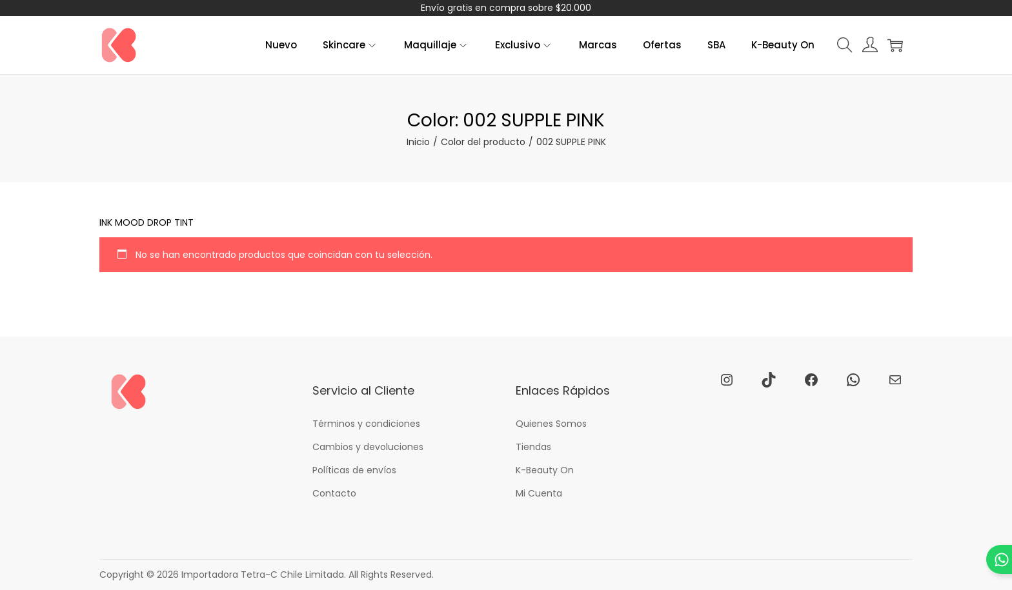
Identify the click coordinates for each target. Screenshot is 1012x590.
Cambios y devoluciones (367, 446)
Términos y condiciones (366, 423)
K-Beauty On (545, 470)
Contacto (334, 493)
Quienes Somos (551, 423)
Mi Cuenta (539, 493)
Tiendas (533, 446)
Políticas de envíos (354, 470)
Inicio (418, 141)
